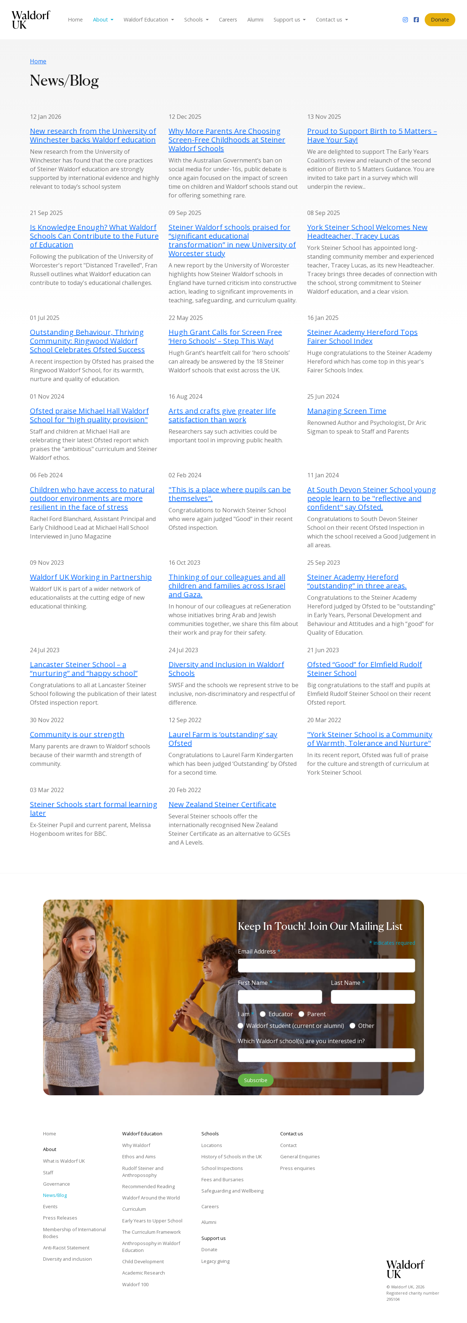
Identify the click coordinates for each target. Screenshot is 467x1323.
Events (50, 1206)
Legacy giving (215, 1261)
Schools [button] (194, 19)
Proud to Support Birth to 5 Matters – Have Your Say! (372, 135)
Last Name (348, 983)
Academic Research (143, 1272)
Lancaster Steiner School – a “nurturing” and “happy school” (84, 668)
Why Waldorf (136, 1145)
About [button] (101, 19)
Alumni (255, 19)
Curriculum (134, 1209)
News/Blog (55, 1195)
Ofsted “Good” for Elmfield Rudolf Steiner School (364, 668)
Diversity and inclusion (67, 1259)
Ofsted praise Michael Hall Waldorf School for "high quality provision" (89, 415)
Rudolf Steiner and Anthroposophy (142, 1171)
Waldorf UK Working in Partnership (91, 577)
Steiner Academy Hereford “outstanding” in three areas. (357, 581)
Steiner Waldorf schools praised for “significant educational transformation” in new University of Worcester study (232, 240)
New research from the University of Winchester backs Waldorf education (93, 135)
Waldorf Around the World (151, 1197)
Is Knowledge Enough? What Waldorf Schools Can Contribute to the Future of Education (94, 236)
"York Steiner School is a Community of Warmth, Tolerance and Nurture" (369, 738)
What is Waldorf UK (64, 1161)
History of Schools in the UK (231, 1156)
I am (246, 1014)
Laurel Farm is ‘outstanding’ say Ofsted (223, 738)
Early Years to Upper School (152, 1220)
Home (75, 19)
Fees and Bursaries (222, 1179)
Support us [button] (288, 19)
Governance (56, 1184)
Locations (211, 1145)
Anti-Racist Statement (66, 1247)
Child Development (143, 1261)
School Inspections (222, 1168)
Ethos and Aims (139, 1156)
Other (366, 1026)
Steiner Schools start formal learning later (93, 808)
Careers (228, 19)
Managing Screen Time (346, 411)
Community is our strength (77, 734)
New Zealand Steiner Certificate (222, 804)
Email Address (259, 951)
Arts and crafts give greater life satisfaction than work (222, 415)
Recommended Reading (148, 1186)
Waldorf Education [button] (147, 19)
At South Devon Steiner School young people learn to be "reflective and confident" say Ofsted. (371, 498)
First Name (255, 983)
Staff (48, 1172)
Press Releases (60, 1217)
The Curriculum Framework (151, 1232)
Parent (316, 1014)
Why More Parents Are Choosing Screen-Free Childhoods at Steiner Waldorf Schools (227, 139)
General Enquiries (300, 1156)
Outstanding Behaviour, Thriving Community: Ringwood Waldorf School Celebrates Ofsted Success (87, 341)
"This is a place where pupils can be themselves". (230, 494)
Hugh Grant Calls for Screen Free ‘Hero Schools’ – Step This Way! (225, 336)
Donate (440, 19)
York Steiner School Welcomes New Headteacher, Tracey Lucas (367, 231)
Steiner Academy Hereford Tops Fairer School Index (362, 336)
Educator (281, 1014)
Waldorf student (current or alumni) (295, 1026)
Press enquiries (297, 1168)
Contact (288, 1145)
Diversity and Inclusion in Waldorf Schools (226, 668)
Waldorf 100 (135, 1284)
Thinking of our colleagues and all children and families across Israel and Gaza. (227, 585)
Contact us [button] (330, 19)
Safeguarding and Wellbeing (232, 1190)
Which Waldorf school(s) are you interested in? (301, 1041)
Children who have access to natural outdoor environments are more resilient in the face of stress (92, 498)
